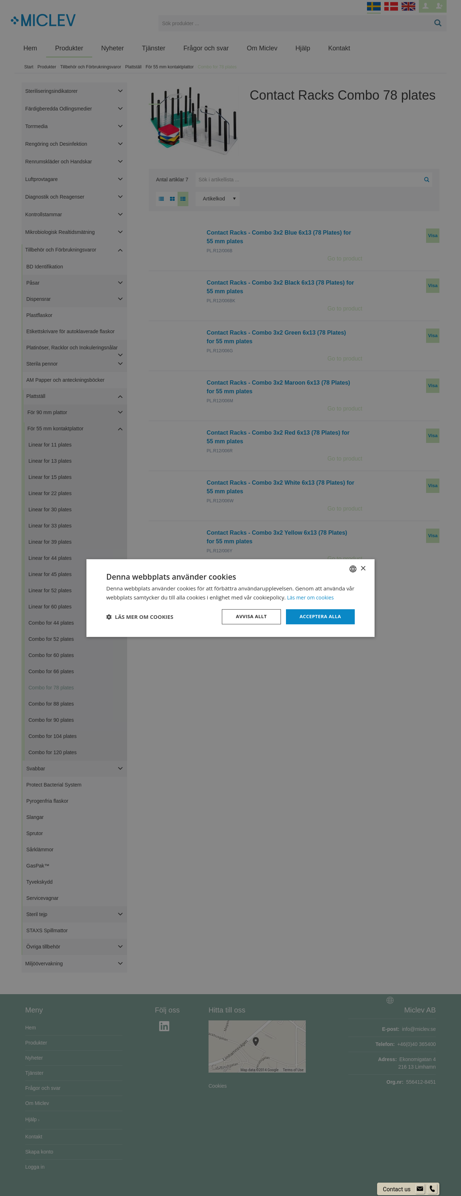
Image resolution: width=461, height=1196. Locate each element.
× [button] (363, 568)
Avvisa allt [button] (247, 616)
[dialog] (230, 598)
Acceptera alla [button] (319, 616)
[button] (139, 616)
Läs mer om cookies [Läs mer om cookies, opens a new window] (312, 597)
